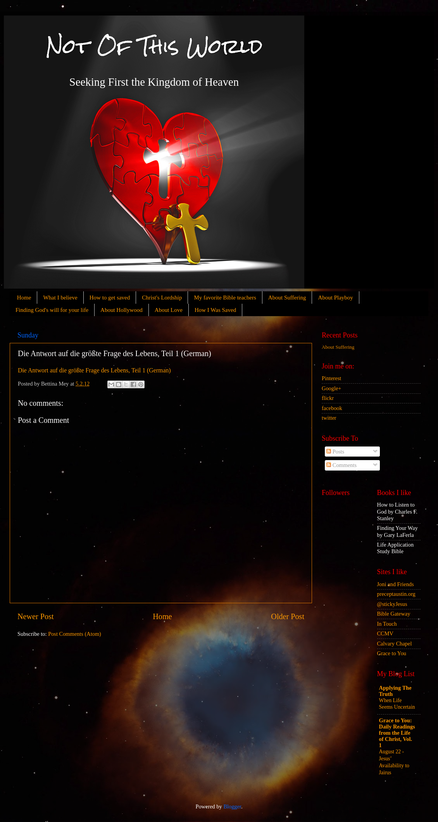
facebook (332, 408)
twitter (329, 418)
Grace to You (392, 653)
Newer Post (35, 616)
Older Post (287, 616)
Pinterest (331, 378)
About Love (169, 310)
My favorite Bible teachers (225, 297)
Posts (335, 451)
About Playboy (335, 297)
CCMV (385, 633)
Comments (341, 465)
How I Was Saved (215, 310)
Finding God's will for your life (52, 310)
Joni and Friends (395, 584)
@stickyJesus (392, 604)
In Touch (387, 624)
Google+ (331, 388)
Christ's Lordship (162, 297)
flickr (328, 398)
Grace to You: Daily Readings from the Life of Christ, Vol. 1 (397, 732)
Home (24, 297)
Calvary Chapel (394, 643)
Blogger (232, 806)
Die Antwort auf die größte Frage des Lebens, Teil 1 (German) (94, 370)
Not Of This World (154, 46)
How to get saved (110, 297)
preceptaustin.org (396, 594)
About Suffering (287, 297)
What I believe (60, 297)
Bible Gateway (393, 614)
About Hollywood (121, 310)
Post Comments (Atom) (74, 634)
